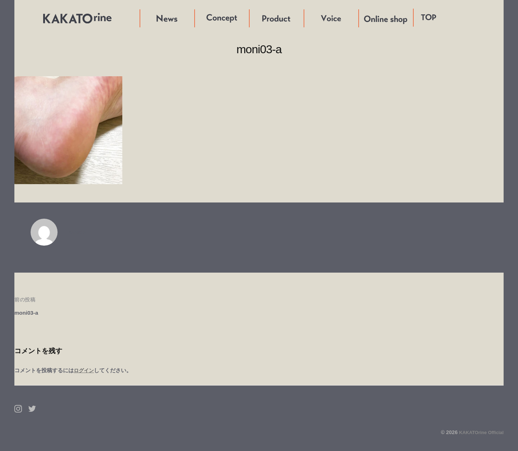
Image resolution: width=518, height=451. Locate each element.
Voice (311, 18)
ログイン (84, 370)
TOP (428, 17)
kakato (78, 231)
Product (260, 18)
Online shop (375, 18)
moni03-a (27, 312)
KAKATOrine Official (478, 432)
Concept (206, 18)
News (147, 18)
